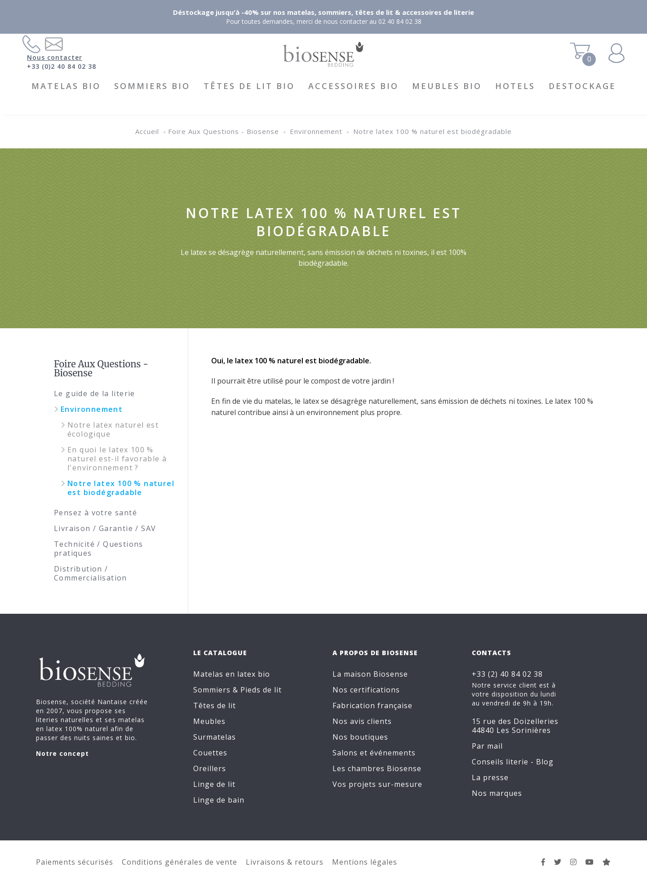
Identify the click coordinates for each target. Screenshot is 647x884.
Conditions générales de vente (179, 862)
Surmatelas (214, 737)
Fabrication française (372, 705)
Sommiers (211, 690)
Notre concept (62, 753)
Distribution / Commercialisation (90, 573)
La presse (490, 777)
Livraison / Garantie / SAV (105, 528)
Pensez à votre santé (95, 512)
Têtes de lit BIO (249, 86)
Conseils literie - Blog (513, 762)
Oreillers (209, 768)
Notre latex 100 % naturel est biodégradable (432, 131)
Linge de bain (218, 800)
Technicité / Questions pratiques (98, 549)
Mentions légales (364, 862)
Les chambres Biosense (376, 768)
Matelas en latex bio (231, 674)
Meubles (209, 721)
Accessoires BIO (353, 86)
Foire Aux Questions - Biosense (223, 131)
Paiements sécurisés (74, 862)
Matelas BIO (66, 86)
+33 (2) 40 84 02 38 (507, 674)
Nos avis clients (362, 721)
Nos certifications (366, 690)
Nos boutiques (360, 737)
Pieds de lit (261, 690)
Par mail (487, 746)
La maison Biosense (370, 674)
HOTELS (515, 86)
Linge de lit (214, 784)
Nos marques (497, 793)
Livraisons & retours (285, 862)
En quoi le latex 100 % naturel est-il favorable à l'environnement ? (117, 458)
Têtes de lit (214, 705)
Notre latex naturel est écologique (113, 429)
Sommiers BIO (152, 86)
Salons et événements (374, 753)
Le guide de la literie (94, 393)
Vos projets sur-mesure (377, 784)
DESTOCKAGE (582, 86)
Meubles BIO (447, 86)
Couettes (210, 753)
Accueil (147, 131)
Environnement (316, 131)
